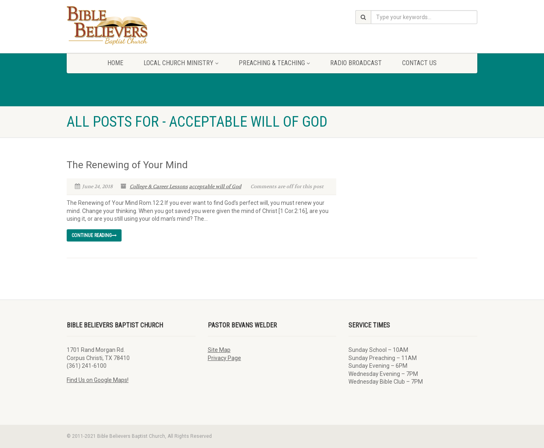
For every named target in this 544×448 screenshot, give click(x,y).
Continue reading (94, 235)
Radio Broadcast (356, 63)
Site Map (219, 350)
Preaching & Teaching (274, 63)
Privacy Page (224, 358)
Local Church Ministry (181, 63)
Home (115, 63)
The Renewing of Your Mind (127, 165)
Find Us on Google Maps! (97, 380)
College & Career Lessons (159, 186)
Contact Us (419, 63)
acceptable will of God (215, 186)
